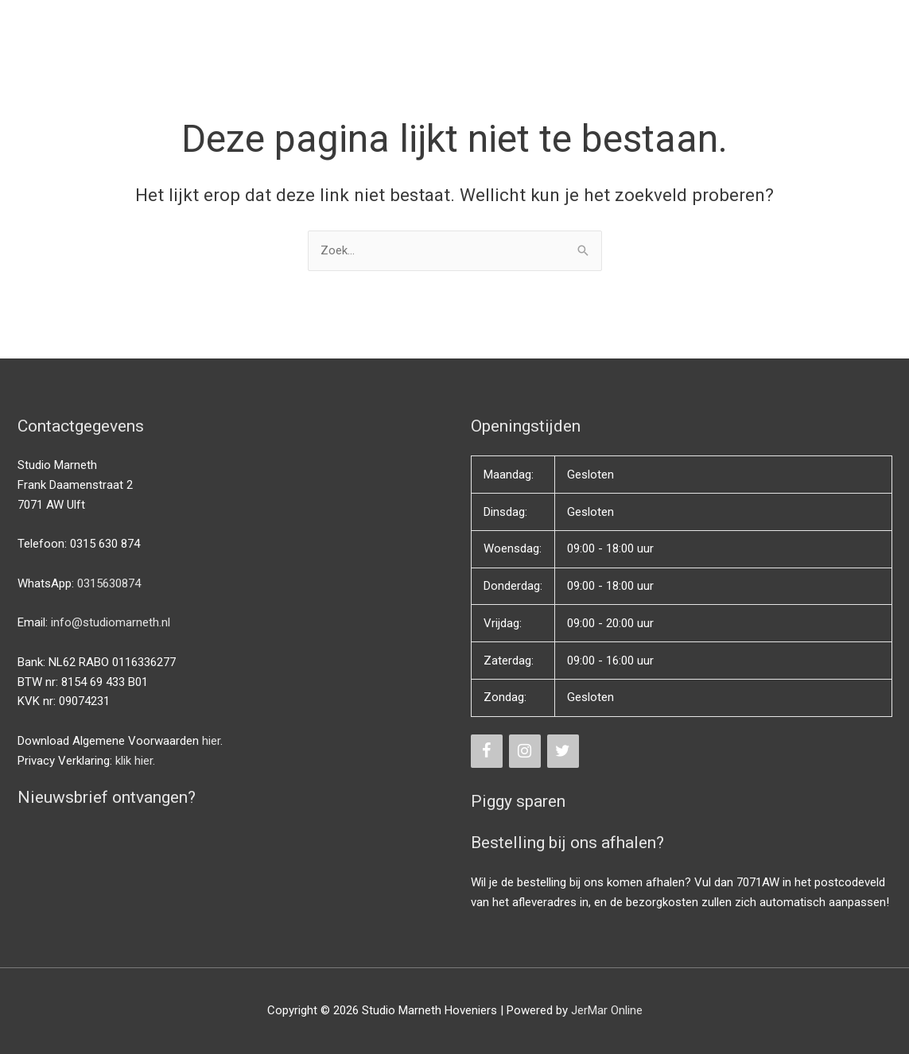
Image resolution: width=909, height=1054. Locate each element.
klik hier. (135, 761)
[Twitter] (563, 751)
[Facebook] (487, 751)
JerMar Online (607, 1010)
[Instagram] (525, 751)
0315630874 (109, 583)
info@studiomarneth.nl (110, 622)
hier (211, 741)
